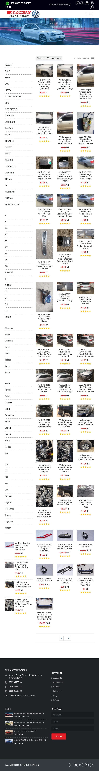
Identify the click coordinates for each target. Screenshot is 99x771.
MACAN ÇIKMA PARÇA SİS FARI (44, 579)
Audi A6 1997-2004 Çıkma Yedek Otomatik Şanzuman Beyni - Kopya (65, 176)
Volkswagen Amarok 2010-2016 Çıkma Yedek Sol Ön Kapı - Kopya (85, 94)
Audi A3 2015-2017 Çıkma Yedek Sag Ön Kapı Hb (44, 388)
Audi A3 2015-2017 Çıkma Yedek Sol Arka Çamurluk (65, 353)
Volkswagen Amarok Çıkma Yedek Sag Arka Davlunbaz (65, 423)
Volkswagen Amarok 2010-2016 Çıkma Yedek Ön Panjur (44, 130)
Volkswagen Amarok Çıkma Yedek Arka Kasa (65, 502)
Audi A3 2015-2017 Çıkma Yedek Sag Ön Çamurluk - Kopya (85, 388)
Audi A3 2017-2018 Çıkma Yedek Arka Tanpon (85, 300)
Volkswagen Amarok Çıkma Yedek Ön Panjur (85, 422)
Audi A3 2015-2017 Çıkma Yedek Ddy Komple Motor (44, 423)
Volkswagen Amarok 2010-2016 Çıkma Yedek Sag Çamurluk (44, 84)
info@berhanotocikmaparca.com (22, 695)
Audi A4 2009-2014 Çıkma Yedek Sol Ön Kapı (85, 503)
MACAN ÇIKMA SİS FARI (86, 545)
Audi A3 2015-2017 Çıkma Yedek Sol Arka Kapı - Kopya (44, 353)
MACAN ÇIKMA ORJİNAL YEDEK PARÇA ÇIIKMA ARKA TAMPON (44, 616)
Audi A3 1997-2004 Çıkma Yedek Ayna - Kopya (44, 317)
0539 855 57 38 (15, 682)
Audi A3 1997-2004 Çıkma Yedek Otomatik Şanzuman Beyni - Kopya (65, 258)
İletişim (56, 700)
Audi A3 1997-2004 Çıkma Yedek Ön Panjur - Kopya (44, 265)
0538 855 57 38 (15, 691)
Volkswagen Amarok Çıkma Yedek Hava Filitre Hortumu (44, 513)
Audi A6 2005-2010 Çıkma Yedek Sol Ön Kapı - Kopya (85, 175)
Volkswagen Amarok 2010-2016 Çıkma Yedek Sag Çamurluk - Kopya (65, 84)
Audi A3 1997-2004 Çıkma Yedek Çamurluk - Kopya (85, 244)
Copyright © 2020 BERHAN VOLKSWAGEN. (22, 765)
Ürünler (55, 31)
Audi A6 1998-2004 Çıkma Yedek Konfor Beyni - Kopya (44, 175)
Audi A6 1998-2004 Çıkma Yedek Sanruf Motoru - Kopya (85, 140)
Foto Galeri (57, 691)
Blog (55, 695)
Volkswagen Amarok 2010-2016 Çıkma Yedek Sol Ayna (65, 140)
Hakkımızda (58, 682)
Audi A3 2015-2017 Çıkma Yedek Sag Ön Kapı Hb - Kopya (64, 388)
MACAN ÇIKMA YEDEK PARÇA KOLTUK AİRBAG (65, 546)
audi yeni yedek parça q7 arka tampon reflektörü (44, 547)
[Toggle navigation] (91, 14)
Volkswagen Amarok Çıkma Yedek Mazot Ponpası (44, 468)
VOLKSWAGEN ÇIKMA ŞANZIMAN (30, 740)
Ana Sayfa (44, 31)
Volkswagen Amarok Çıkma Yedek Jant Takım (85, 457)
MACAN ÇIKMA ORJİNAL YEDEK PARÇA (65, 580)
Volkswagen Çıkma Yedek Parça (29, 713)
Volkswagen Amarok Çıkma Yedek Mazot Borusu (65, 468)
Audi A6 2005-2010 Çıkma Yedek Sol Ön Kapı (44, 212)
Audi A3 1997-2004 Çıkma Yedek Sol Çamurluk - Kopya (65, 297)
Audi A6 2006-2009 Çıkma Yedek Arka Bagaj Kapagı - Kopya (65, 212)
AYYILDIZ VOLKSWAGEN (25, 731)
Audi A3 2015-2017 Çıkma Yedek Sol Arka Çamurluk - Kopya (85, 353)
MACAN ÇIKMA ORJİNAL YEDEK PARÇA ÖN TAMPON (85, 581)
